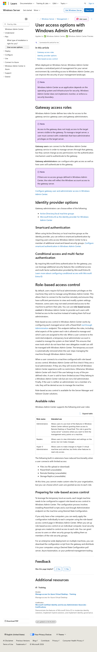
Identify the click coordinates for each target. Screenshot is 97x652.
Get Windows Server (73, 10)
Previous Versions (23, 640)
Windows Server (48, 19)
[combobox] (16, 24)
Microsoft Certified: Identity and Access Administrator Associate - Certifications (61, 606)
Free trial (89, 10)
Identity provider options (47, 55)
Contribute (45, 640)
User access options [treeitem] (15, 47)
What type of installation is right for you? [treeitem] (17, 42)
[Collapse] (26, 19)
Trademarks (20, 644)
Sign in (91, 3)
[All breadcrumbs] (37, 19)
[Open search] (85, 3)
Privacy (55, 640)
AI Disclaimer (8, 640)
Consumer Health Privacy (72, 640)
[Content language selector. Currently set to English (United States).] (14, 634)
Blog (34, 640)
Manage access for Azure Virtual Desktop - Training (55, 594)
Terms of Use (8, 644)
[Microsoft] (4, 3)
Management (62, 19)
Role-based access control (47, 59)
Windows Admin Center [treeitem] (14, 29)
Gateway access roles (45, 52)
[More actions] (92, 19)
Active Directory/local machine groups (57, 213)
